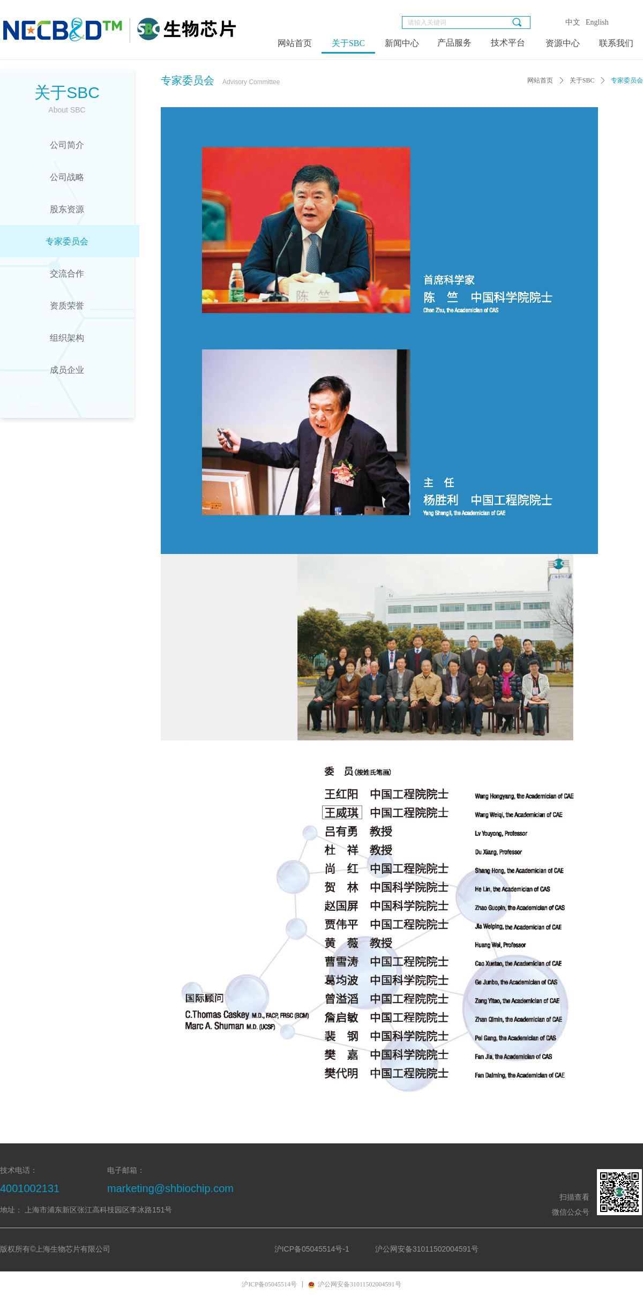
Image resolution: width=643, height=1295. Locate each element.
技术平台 (508, 42)
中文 (572, 22)
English (597, 22)
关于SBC (582, 80)
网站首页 (540, 80)
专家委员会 (627, 80)
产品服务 (454, 42)
